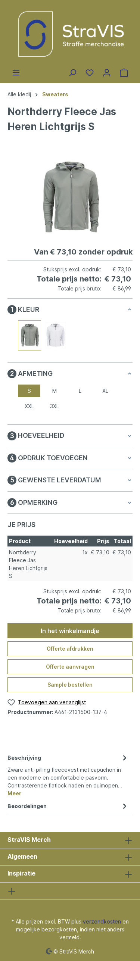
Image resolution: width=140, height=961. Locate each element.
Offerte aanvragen (70, 666)
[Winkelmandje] (124, 73)
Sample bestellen (70, 684)
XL (105, 391)
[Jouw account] (106, 73)
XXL (29, 406)
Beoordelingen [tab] (68, 806)
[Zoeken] (72, 73)
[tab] (68, 775)
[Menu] (16, 73)
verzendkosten (102, 921)
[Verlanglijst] (89, 73)
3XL (54, 406)
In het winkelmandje (70, 631)
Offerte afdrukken (70, 648)
